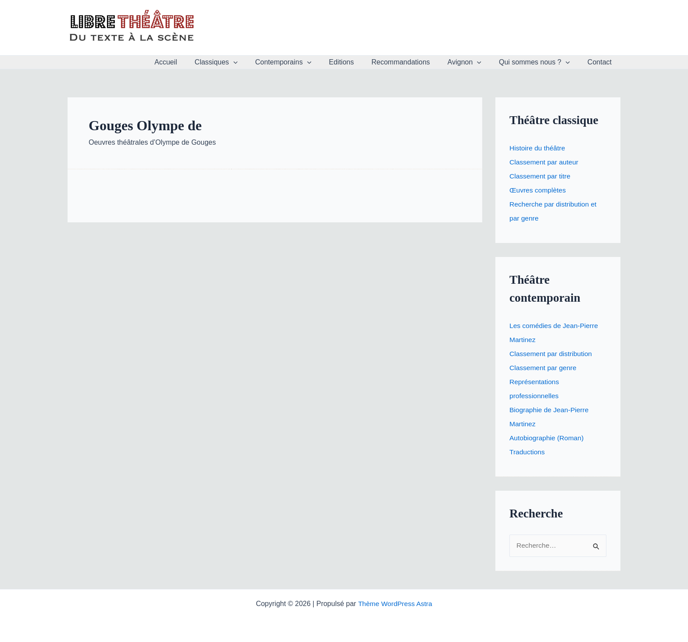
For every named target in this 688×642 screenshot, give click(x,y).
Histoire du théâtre (538, 148)
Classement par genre (543, 367)
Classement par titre (540, 176)
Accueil (192, 62)
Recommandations (412, 62)
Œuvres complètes (538, 190)
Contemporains (302, 62)
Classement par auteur (544, 162)
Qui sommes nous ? (539, 62)
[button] (256, 62)
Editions (357, 62)
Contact (601, 62)
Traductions (527, 452)
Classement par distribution (552, 353)
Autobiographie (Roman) (547, 438)
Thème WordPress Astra (395, 603)
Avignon (473, 62)
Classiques (239, 62)
